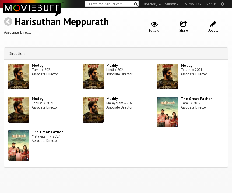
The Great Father (196, 98)
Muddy (37, 65)
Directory (152, 4)
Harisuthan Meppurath (62, 21)
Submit (172, 4)
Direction (16, 53)
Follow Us (192, 4)
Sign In (211, 4)
